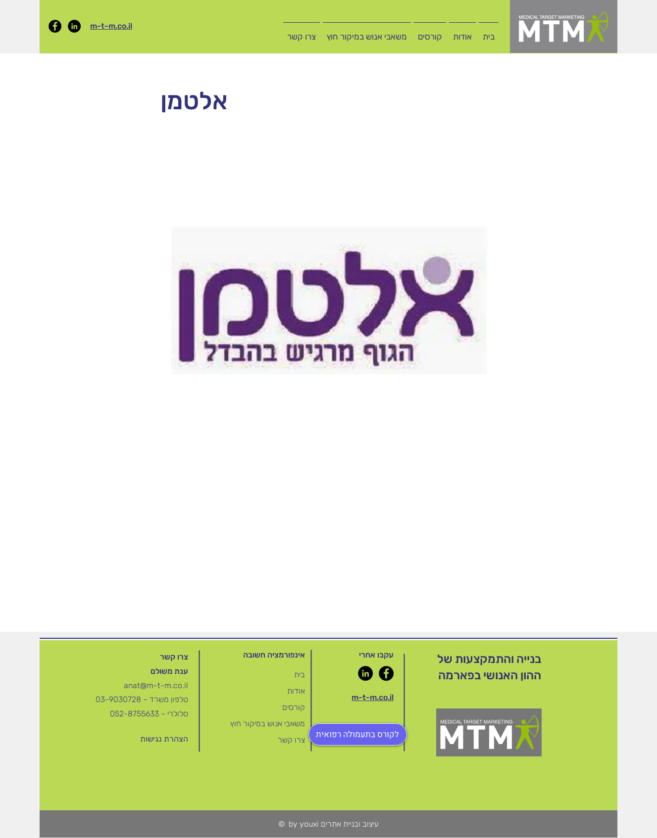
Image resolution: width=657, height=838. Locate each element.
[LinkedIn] (74, 26)
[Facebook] (55, 26)
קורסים (293, 707)
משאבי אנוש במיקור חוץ (267, 723)
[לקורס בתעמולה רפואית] (357, 734)
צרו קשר (291, 740)
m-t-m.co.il (111, 26)
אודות (296, 691)
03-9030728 (119, 699)
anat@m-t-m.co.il (156, 685)
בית (299, 674)
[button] (430, 32)
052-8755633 (134, 713)
